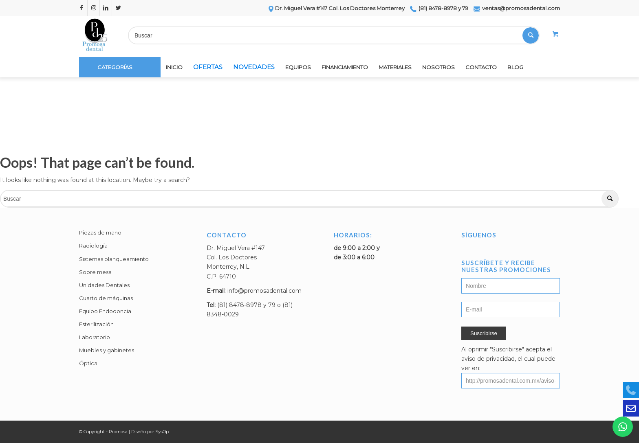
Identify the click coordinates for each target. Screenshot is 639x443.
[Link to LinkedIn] (106, 8)
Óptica (88, 363)
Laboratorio (94, 337)
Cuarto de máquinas (106, 298)
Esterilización (96, 324)
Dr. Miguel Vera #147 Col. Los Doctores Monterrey (336, 8)
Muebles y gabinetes (106, 350)
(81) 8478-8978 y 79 (439, 8)
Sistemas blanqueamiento (114, 259)
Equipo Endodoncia (105, 311)
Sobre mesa (95, 272)
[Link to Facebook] (81, 8)
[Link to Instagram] (93, 8)
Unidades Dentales (104, 285)
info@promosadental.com (264, 290)
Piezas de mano (100, 232)
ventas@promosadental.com (517, 8)
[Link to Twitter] (118, 8)
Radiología (93, 245)
